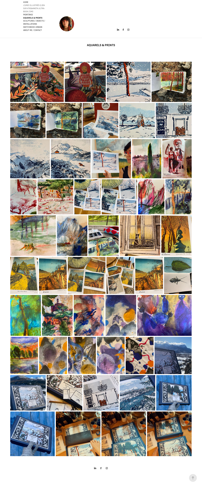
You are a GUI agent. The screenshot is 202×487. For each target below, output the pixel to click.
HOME (25, 2)
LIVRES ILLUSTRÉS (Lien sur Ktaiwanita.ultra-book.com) (34, 8)
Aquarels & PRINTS (32, 17)
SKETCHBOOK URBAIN (32, 27)
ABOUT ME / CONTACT (32, 30)
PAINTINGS (28, 14)
